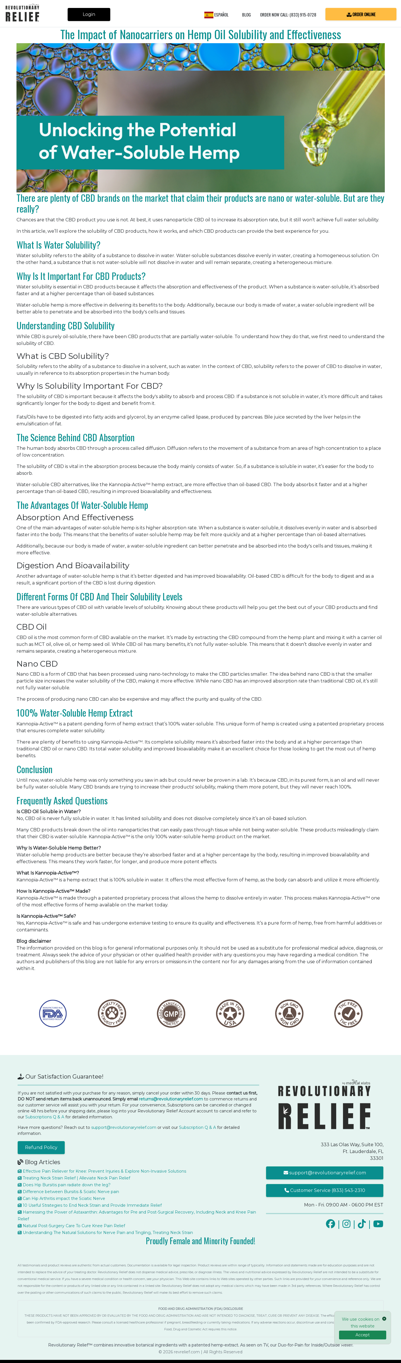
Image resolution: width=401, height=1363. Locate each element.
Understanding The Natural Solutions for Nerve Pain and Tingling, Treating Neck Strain (105, 1232)
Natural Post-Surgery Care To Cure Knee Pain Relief (71, 1225)
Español (216, 14)
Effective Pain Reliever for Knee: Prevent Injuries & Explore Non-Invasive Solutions (102, 1171)
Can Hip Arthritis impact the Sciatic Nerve (61, 1198)
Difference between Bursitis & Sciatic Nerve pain (68, 1191)
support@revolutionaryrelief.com (123, 1127)
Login (89, 14)
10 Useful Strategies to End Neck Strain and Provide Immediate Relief (90, 1205)
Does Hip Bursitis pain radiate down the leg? (64, 1184)
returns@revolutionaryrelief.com (171, 1099)
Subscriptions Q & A (44, 1116)
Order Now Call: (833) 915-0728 (288, 14)
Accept (363, 1334)
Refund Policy (41, 1147)
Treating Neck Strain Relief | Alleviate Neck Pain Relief (74, 1178)
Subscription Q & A (197, 1127)
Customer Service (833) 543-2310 (324, 1190)
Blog (246, 14)
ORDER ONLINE (361, 14)
